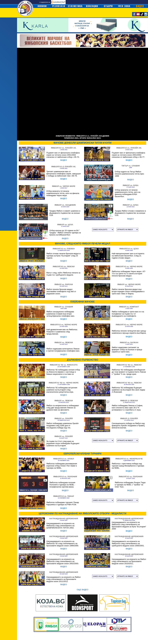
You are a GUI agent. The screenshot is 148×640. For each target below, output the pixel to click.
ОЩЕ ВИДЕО (82, 590)
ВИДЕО (63, 160)
